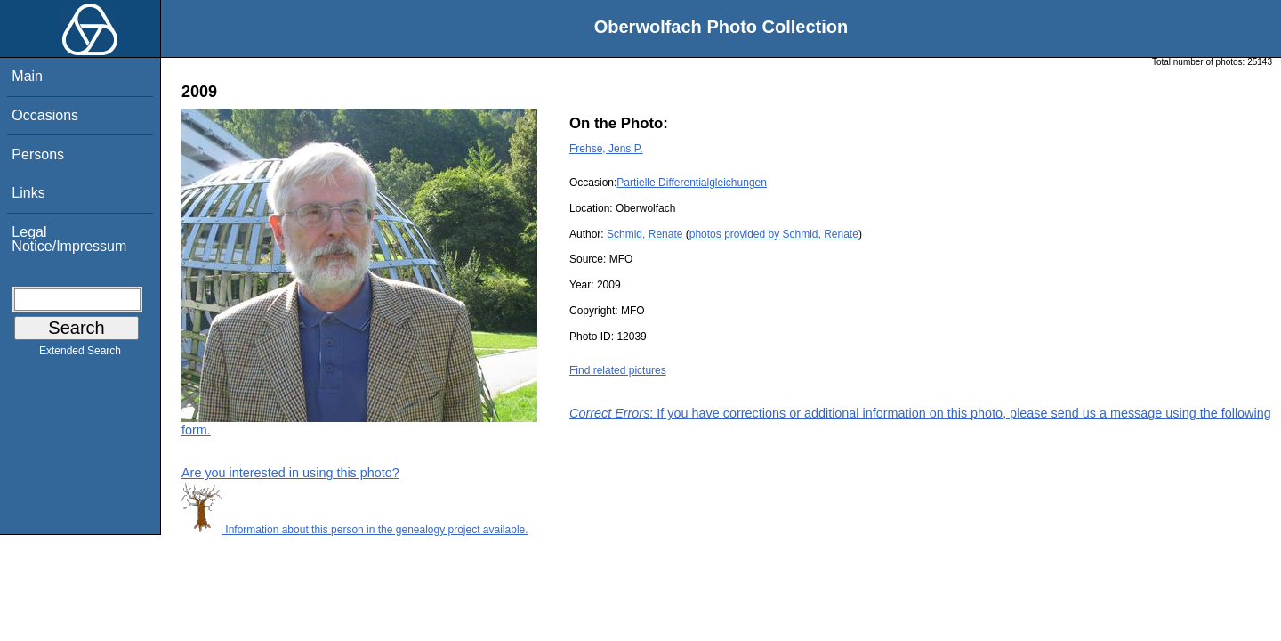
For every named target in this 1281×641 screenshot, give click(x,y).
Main (27, 76)
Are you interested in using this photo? (290, 473)
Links (28, 192)
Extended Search (80, 354)
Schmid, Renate (644, 234)
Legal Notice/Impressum (69, 239)
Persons (38, 154)
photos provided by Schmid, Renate (773, 234)
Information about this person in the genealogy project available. (354, 529)
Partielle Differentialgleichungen (691, 182)
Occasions (45, 115)
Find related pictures (617, 370)
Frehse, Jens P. (606, 148)
